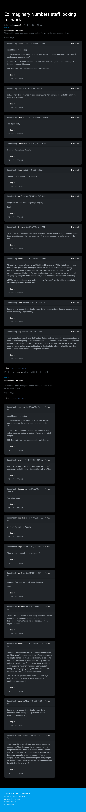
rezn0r (20, 196)
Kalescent (22, 117)
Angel (20, 170)
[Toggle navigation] (6, 3)
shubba (21, 43)
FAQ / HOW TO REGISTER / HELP (17, 794)
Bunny (20, 259)
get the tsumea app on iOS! (14, 796)
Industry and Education (13, 30)
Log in (12, 75)
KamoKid (21, 144)
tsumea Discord (10, 802)
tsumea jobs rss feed (12, 799)
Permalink (75, 43)
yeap (20, 332)
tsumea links (9, 804)
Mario (20, 303)
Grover (20, 227)
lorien (20, 88)
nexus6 (18, 25)
